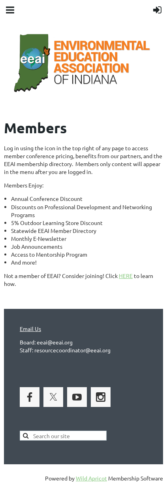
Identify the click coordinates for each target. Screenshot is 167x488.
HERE (126, 275)
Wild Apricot (91, 478)
